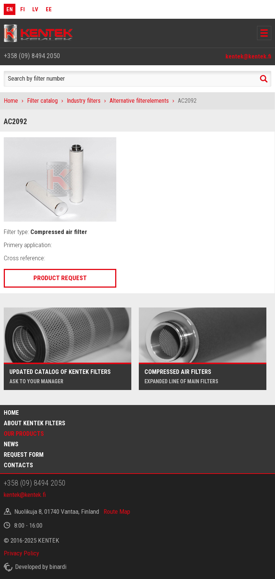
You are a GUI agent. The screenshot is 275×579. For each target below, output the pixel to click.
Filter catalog (42, 100)
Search (263, 78)
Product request (60, 278)
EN (9, 9)
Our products (24, 433)
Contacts (18, 465)
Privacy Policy (21, 553)
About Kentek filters (34, 423)
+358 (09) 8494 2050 (32, 56)
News (11, 444)
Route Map (117, 511)
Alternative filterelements (139, 100)
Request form (24, 454)
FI (22, 9)
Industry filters (84, 100)
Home (11, 100)
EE (49, 9)
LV (35, 9)
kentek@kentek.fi (248, 56)
